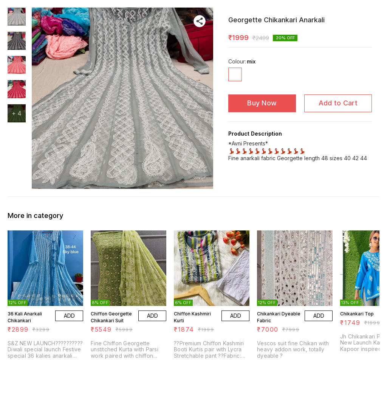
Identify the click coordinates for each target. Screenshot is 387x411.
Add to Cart (338, 103)
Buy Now (262, 103)
